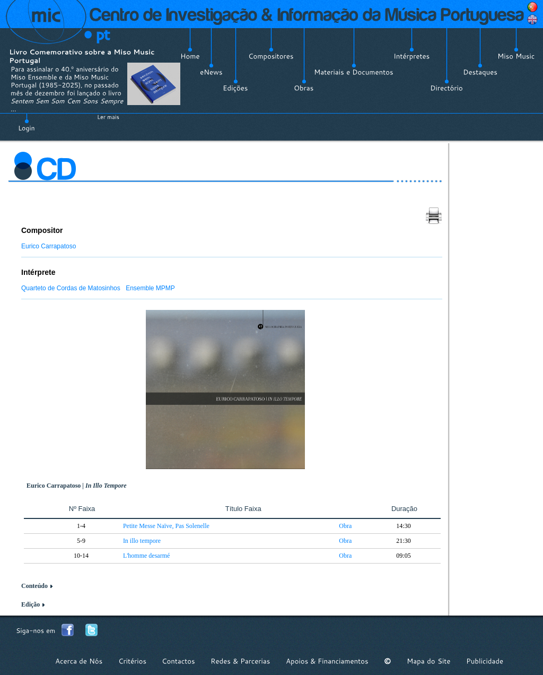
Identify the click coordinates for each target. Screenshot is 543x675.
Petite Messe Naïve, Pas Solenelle (166, 526)
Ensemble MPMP (150, 288)
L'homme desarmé (146, 555)
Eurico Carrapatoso (48, 246)
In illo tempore (142, 540)
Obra (345, 526)
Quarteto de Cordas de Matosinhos (70, 288)
